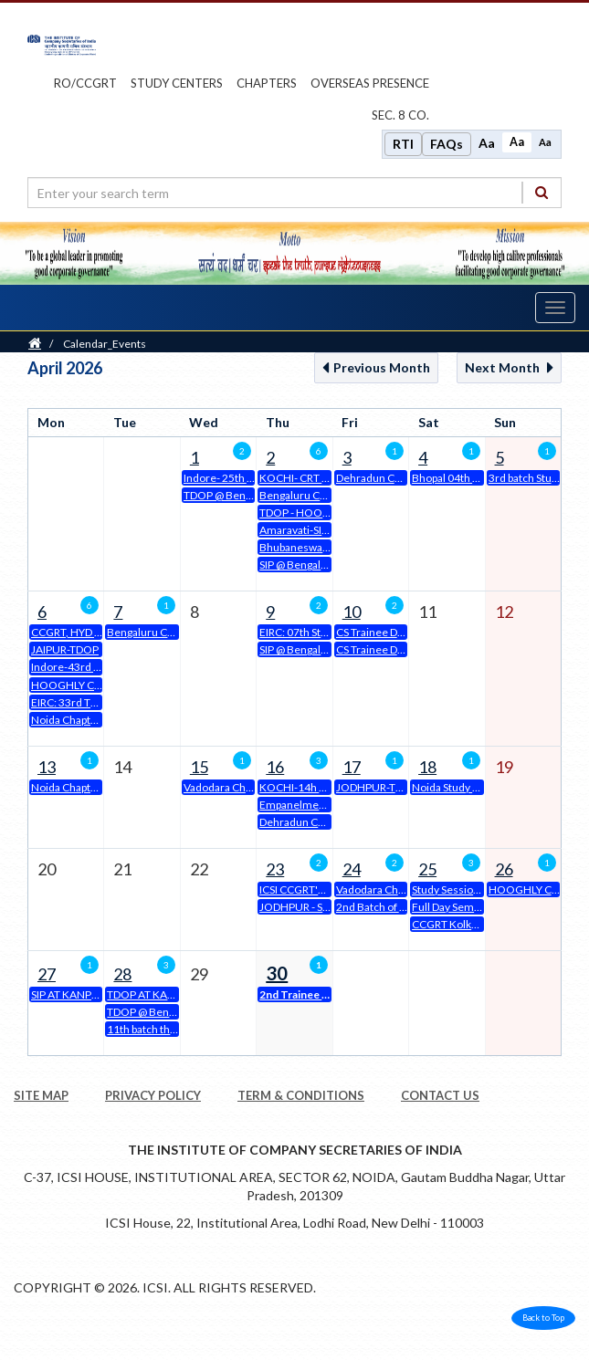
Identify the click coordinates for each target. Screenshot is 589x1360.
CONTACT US (440, 1095)
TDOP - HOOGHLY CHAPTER (295, 512)
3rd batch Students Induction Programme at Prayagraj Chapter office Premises (524, 478)
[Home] (34, 343)
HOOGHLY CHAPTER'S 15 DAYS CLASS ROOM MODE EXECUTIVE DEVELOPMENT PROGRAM (66, 685)
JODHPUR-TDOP (371, 787)
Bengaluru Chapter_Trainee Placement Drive (295, 495)
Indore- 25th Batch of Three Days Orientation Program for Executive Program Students (219, 478)
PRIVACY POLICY (153, 1095)
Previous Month (376, 368)
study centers (177, 83)
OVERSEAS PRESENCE (369, 83)
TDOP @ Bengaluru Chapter (219, 495)
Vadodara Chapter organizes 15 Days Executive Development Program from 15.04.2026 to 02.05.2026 (219, 787)
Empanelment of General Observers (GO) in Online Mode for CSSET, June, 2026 (295, 804)
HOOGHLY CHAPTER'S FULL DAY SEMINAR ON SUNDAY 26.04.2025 (524, 889)
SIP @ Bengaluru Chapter (295, 564)
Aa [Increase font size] (487, 143)
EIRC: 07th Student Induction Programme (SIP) (295, 632)
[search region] (294, 192)
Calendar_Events (104, 343)
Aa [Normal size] (517, 142)
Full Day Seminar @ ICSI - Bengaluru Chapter (447, 907)
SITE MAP (41, 1095)
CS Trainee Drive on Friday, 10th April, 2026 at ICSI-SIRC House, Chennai (371, 649)
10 (351, 612)
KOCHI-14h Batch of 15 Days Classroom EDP (295, 787)
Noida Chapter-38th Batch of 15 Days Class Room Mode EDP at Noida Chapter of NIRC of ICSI (66, 787)
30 (277, 973)
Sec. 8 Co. (400, 115)
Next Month (509, 368)
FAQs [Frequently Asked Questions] (446, 144)
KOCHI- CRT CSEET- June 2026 (295, 478)
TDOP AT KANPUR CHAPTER (142, 994)
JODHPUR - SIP (295, 907)
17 (351, 767)
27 (46, 974)
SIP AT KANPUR (66, 994)
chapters (267, 83)
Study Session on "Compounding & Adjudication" (447, 889)
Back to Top (543, 1318)
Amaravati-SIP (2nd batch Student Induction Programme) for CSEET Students (295, 530)
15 (199, 767)
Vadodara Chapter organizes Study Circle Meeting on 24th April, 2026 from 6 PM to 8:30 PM (371, 889)
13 (46, 767)
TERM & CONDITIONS (300, 1095)
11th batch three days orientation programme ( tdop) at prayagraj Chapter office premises (142, 1029)
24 (351, 869)
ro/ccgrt (85, 83)
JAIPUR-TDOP (65, 649)
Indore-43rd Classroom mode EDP (66, 667)
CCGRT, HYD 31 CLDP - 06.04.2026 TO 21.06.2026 (66, 632)
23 (275, 869)
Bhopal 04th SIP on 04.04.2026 (447, 478)
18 (427, 767)
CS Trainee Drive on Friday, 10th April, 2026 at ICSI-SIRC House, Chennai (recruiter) (371, 632)
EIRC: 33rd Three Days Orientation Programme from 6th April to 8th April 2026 (66, 702)
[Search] (541, 192)
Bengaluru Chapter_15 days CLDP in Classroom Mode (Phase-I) (142, 632)
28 (122, 974)
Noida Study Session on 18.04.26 (447, 787)
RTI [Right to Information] (403, 144)
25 (427, 869)
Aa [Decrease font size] (545, 142)
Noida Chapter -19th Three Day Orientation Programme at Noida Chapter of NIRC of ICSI (66, 720)
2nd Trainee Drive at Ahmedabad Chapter (295, 994)
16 (275, 767)
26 (504, 869)
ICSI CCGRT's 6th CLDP (295, 889)
